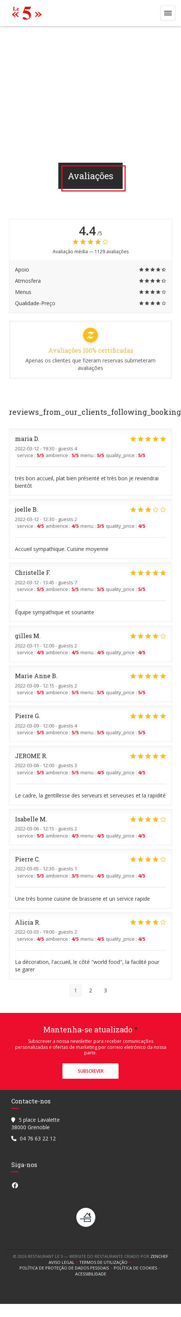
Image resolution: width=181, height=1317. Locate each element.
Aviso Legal (64, 1262)
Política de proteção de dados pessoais (66, 1268)
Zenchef (159, 1256)
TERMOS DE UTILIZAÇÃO (105, 1262)
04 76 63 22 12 (38, 1138)
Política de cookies (138, 1268)
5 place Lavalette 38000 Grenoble (35, 1123)
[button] (167, 13)
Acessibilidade (90, 1274)
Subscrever (91, 1071)
